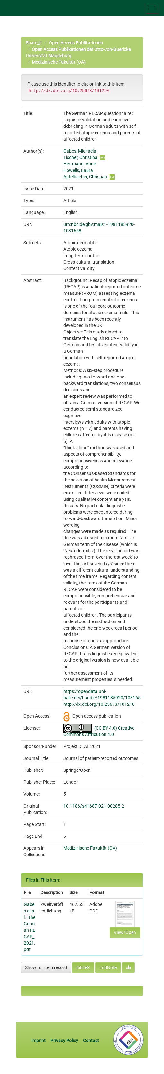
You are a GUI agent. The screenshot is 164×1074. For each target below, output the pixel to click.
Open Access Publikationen (76, 42)
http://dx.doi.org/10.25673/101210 (99, 704)
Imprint (39, 1040)
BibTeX (83, 967)
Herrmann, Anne (79, 163)
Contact (91, 1040)
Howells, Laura (78, 170)
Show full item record (46, 967)
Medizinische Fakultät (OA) (59, 62)
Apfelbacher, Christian (85, 176)
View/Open (125, 932)
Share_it (34, 42)
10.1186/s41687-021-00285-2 (93, 805)
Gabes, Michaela (79, 151)
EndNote (108, 967)
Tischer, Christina (80, 157)
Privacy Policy (64, 1040)
